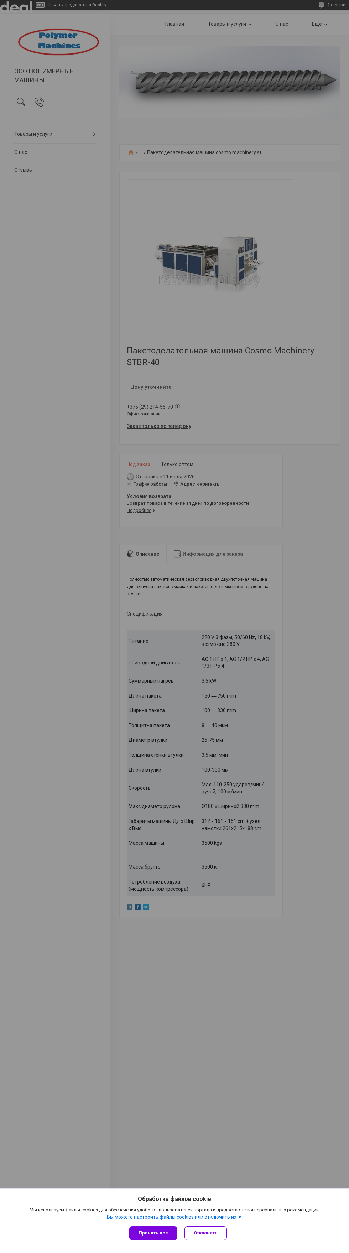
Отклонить (206, 1233)
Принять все (153, 1233)
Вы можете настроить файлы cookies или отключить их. (172, 1217)
